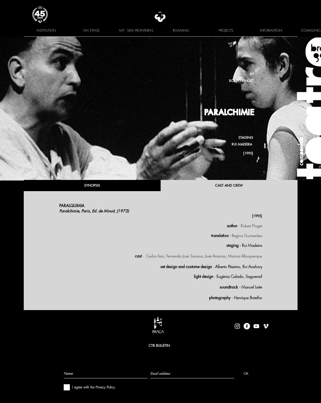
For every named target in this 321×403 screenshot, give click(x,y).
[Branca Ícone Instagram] (237, 326)
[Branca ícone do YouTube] (256, 326)
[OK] (246, 373)
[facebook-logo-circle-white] (246, 326)
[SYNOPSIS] (92, 185)
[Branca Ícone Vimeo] (265, 326)
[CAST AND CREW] (229, 185)
